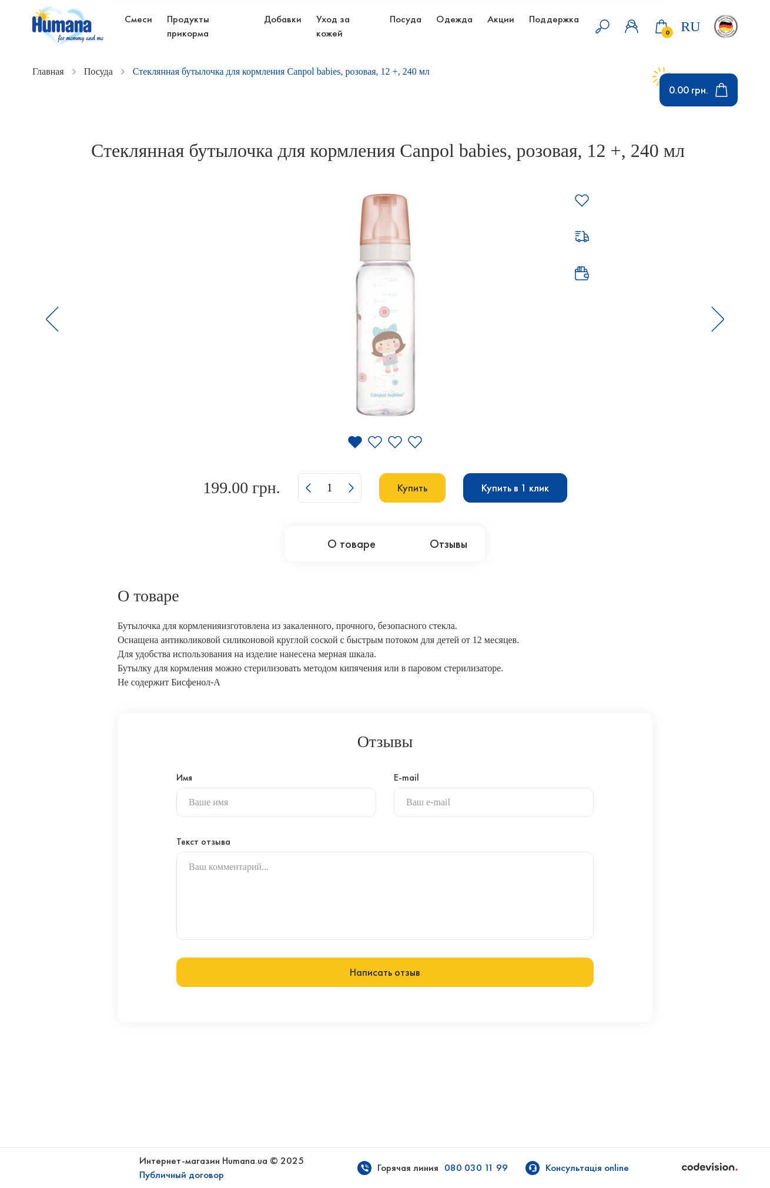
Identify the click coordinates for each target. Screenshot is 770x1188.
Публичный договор (181, 1175)
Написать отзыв (385, 972)
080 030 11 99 (476, 1168)
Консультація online (587, 1168)
